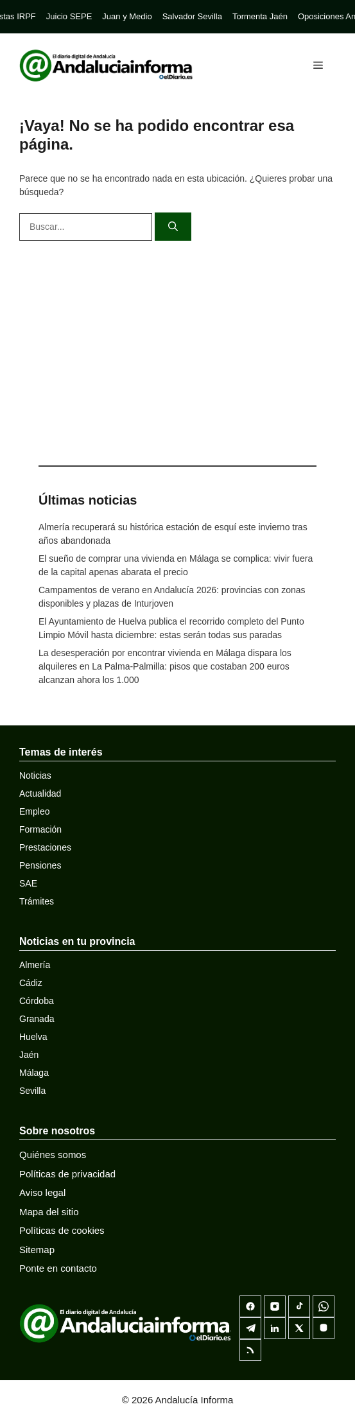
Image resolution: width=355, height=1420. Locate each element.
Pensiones (40, 865)
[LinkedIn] (275, 1328)
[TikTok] (299, 1306)
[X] (299, 1328)
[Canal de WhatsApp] (323, 1306)
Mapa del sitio (49, 1211)
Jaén (29, 1055)
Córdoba (36, 1001)
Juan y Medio (127, 16)
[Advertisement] (177, 350)
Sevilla (32, 1091)
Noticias (35, 775)
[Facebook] (250, 1306)
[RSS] (250, 1350)
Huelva (33, 1037)
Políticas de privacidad (67, 1173)
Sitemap (37, 1249)
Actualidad (40, 793)
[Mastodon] (323, 1328)
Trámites (36, 901)
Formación (40, 829)
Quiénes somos (52, 1154)
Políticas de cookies (62, 1230)
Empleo (34, 811)
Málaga (34, 1073)
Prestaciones (45, 847)
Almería (34, 965)
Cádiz (30, 983)
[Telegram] (250, 1328)
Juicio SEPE (69, 16)
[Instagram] (275, 1306)
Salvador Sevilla (192, 16)
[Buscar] (173, 226)
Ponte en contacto (58, 1268)
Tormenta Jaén (260, 16)
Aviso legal (42, 1192)
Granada (36, 1019)
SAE (28, 883)
